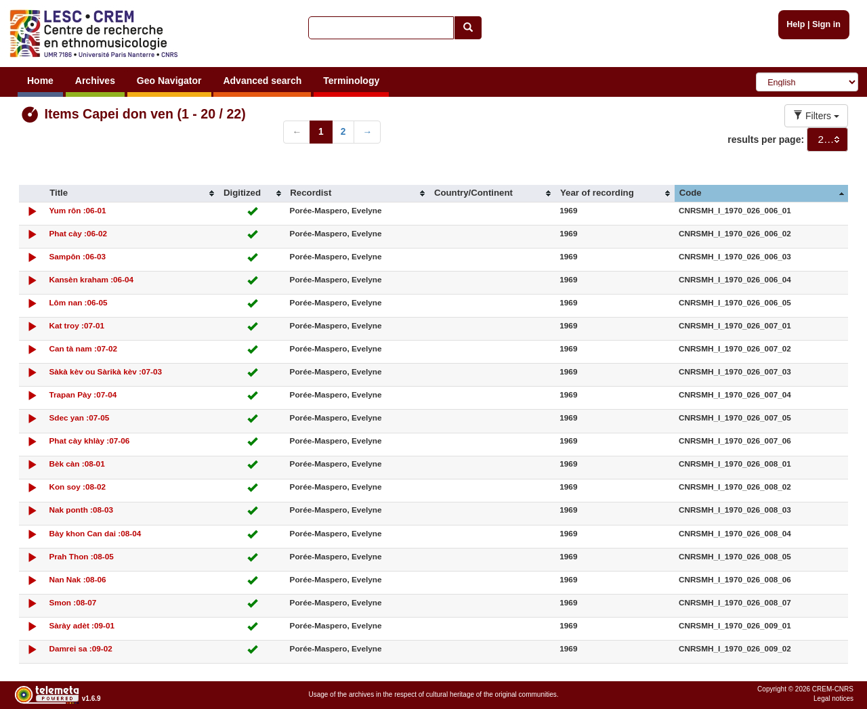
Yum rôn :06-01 (77, 210)
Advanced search (262, 80)
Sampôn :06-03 (77, 256)
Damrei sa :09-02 (80, 648)
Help (795, 24)
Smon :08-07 (72, 602)
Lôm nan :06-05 (78, 302)
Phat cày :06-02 (78, 233)
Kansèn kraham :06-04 (91, 279)
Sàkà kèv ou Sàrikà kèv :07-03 (105, 371)
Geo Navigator (169, 80)
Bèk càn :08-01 (76, 463)
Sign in (826, 24)
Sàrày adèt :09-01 (81, 625)
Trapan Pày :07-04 (83, 394)
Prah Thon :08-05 (81, 556)
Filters (816, 115)
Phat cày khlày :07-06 (89, 440)
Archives (95, 80)
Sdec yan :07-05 (79, 417)
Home (40, 80)
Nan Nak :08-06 (77, 579)
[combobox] (827, 139)
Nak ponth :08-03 (81, 509)
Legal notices (833, 698)
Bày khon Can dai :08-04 (95, 533)
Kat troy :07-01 (76, 325)
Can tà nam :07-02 (83, 348)
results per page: (765, 139)
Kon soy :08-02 (77, 486)
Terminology (351, 80)
